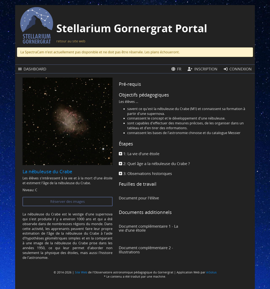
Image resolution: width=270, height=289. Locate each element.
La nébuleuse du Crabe (47, 171)
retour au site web (70, 41)
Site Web (81, 272)
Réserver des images (67, 201)
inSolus (211, 272)
